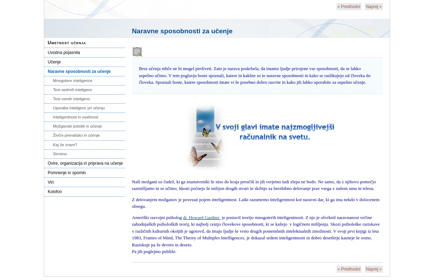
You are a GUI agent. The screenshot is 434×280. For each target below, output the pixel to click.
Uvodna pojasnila (64, 52)
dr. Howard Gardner (202, 217)
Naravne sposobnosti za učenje (79, 71)
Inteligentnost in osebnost (75, 117)
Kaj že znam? (65, 145)
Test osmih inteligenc (71, 99)
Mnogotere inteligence (72, 80)
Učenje (54, 62)
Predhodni (349, 6)
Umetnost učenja (67, 42)
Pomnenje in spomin (67, 172)
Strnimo (60, 154)
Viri (51, 182)
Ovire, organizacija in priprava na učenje (85, 163)
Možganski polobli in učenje (77, 126)
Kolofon (55, 191)
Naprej (374, 6)
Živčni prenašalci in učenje (76, 135)
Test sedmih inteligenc (72, 90)
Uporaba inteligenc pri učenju (79, 108)
